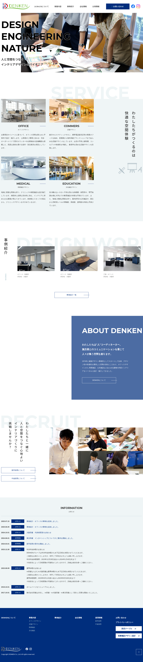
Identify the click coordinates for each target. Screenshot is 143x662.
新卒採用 (98, 621)
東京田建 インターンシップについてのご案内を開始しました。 (50, 538)
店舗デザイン (33, 624)
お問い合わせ (118, 6)
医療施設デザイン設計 (128, 636)
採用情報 (95, 6)
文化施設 (32, 630)
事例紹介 (70, 6)
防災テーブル (129, 629)
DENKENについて (41, 6)
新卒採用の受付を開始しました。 (39, 544)
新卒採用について (23, 470)
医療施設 (32, 627)
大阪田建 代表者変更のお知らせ (39, 532)
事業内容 (57, 6)
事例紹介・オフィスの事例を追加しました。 (43, 521)
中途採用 (98, 624)
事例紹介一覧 (77, 295)
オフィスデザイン (35, 621)
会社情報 (83, 6)
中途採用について (23, 478)
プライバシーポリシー (124, 622)
